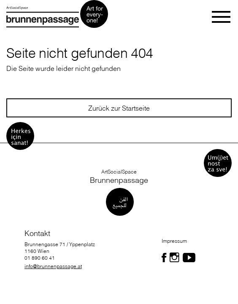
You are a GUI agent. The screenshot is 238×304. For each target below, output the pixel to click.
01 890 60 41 (39, 258)
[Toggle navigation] (222, 16)
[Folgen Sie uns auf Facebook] (164, 257)
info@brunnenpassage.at (53, 266)
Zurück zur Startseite (119, 108)
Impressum (174, 241)
